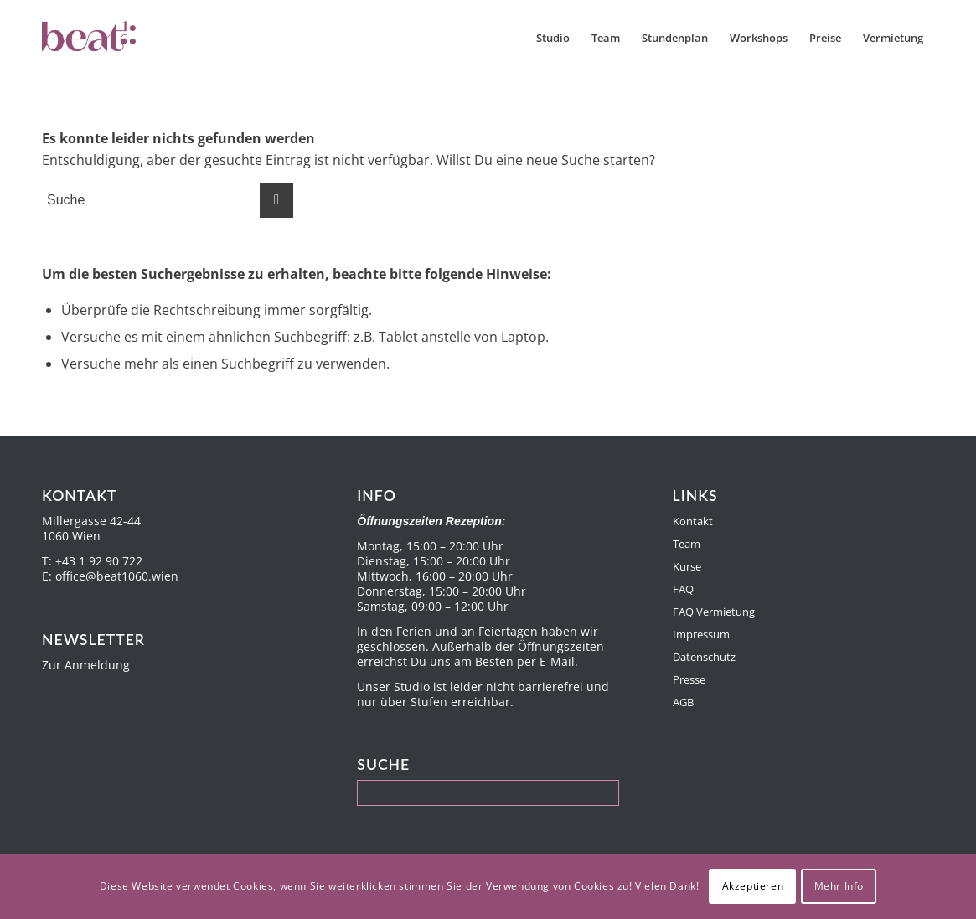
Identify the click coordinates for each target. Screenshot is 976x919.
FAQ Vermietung (714, 611)
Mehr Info (839, 886)
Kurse (687, 566)
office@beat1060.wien (116, 576)
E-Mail (557, 661)
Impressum (701, 634)
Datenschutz (704, 656)
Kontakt (693, 521)
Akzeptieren (753, 886)
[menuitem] (553, 37)
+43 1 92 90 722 (98, 561)
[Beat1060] (124, 37)
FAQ (683, 588)
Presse (689, 679)
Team (686, 543)
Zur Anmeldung (86, 665)
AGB (683, 702)
